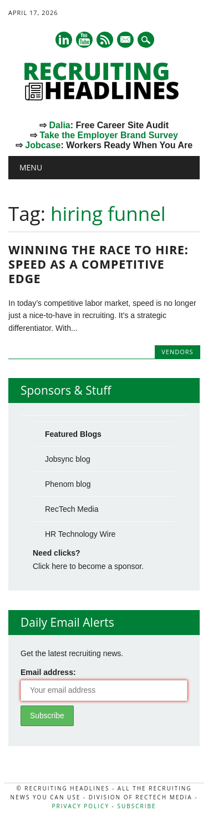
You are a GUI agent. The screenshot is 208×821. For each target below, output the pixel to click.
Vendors (177, 351)
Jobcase (42, 145)
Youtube (84, 40)
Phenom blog (68, 484)
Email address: (48, 672)
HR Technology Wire (80, 534)
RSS (105, 40)
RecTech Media (72, 509)
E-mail (126, 40)
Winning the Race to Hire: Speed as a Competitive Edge (98, 264)
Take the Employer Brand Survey (108, 135)
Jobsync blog (67, 459)
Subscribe (136, 806)
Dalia (59, 125)
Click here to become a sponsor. (88, 566)
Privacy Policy (80, 806)
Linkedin (63, 40)
